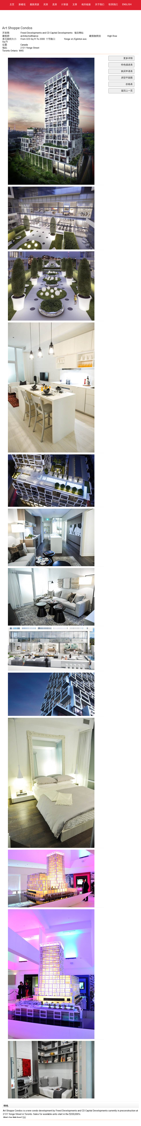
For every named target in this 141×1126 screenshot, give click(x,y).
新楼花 (22, 4)
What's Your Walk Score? (14, 1117)
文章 (75, 4)
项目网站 (78, 32)
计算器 (64, 4)
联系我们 (113, 4)
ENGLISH (126, 4)
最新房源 (34, 4)
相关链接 (86, 4)
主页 (12, 4)
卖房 (54, 4)
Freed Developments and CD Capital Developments (46, 32)
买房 (45, 4)
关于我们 (99, 4)
